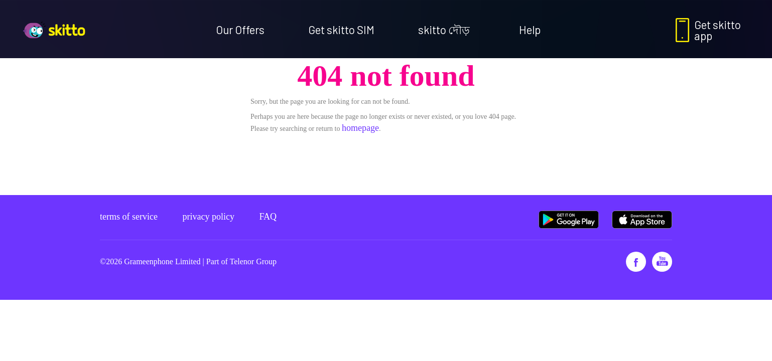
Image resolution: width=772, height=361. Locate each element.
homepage (360, 128)
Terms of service (129, 217)
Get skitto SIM (341, 29)
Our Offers (240, 29)
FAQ (268, 217)
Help (530, 29)
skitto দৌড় (444, 29)
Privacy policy (208, 217)
